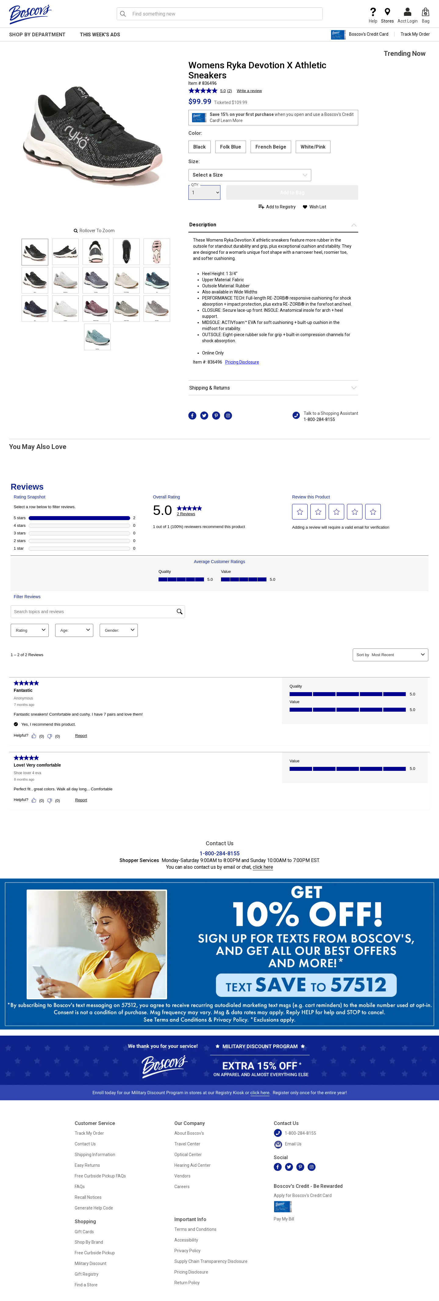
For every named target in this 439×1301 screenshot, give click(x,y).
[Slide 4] (157, 252)
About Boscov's (189, 1133)
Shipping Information (95, 1154)
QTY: (195, 185)
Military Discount (90, 1263)
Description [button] (202, 225)
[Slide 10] (35, 308)
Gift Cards (84, 1231)
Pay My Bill (284, 1219)
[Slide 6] (65, 280)
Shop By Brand (89, 1242)
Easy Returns (87, 1165)
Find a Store (86, 1284)
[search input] (219, 14)
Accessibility (186, 1240)
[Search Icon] (123, 14)
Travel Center (187, 1143)
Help (373, 15)
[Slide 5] (35, 280)
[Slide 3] (126, 252)
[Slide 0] (34, 252)
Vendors (182, 1175)
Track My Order (415, 34)
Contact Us (85, 1143)
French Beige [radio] (270, 147)
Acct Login (408, 15)
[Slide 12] (96, 308)
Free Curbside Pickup (95, 1252)
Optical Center (188, 1154)
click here (263, 867)
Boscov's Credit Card (359, 34)
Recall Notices (88, 1197)
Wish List (317, 206)
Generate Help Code (94, 1208)
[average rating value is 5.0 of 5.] (208, 90)
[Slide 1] (65, 252)
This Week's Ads (100, 35)
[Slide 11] (65, 308)
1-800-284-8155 (319, 419)
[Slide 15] (97, 337)
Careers (182, 1186)
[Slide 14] (157, 308)
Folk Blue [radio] (230, 147)
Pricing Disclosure (191, 1272)
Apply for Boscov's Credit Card (303, 1195)
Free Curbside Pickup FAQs (100, 1175)
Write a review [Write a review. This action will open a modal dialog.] (249, 90)
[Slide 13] (126, 308)
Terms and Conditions (195, 1229)
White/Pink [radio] (313, 147)
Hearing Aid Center (192, 1165)
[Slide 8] (126, 280)
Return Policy (187, 1282)
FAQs (80, 1186)
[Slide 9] (157, 280)
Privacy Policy (187, 1250)
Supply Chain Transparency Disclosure (211, 1261)
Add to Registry (281, 206)
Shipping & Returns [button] (209, 388)
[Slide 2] (96, 252)
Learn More (232, 120)
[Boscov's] (30, 14)
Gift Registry (86, 1274)
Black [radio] (199, 147)
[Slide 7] (96, 280)
